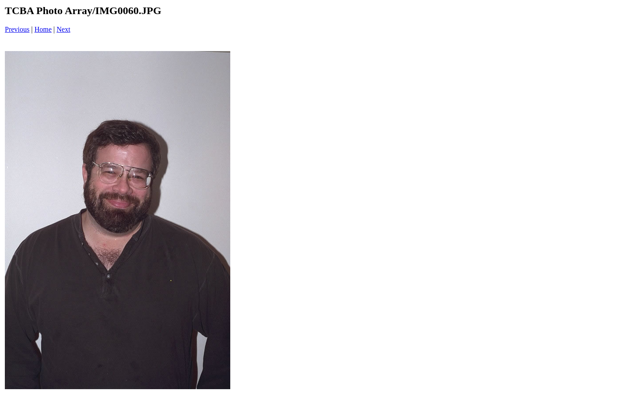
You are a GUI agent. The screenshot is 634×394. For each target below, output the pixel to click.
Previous (17, 29)
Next (63, 29)
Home (43, 29)
